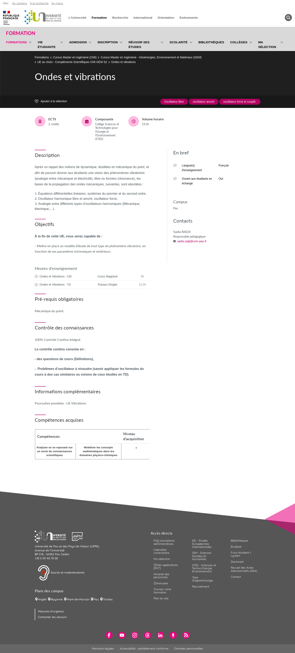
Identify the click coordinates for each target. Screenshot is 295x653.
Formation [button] (20, 33)
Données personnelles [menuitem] (188, 648)
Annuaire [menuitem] (160, 583)
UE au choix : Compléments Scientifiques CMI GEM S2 (72, 62)
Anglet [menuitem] (42, 599)
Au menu (57, 3)
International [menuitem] (142, 17)
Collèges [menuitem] (238, 42)
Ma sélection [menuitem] (267, 44)
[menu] (29, 44)
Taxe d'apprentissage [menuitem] (202, 579)
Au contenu (19, 3)
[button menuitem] (288, 17)
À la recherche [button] (39, 3)
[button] (53, 536)
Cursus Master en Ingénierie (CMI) (75, 57)
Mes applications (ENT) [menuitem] (165, 566)
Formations (42, 57)
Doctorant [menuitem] (237, 562)
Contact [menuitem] (236, 577)
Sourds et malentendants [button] (61, 573)
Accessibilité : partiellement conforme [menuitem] (144, 648)
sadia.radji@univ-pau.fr (192, 241)
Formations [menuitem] (16, 42)
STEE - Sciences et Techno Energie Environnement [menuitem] (204, 568)
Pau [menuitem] (96, 599)
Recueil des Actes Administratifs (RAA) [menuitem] (244, 569)
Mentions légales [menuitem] (103, 648)
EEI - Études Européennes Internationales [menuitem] (202, 544)
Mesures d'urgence (51, 611)
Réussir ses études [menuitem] (139, 44)
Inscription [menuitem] (108, 42)
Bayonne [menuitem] (57, 599)
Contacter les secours (52, 617)
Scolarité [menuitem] (179, 42)
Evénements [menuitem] (189, 17)
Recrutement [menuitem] (200, 586)
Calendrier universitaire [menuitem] (161, 551)
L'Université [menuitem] (77, 17)
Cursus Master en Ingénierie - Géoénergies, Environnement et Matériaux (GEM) (151, 57)
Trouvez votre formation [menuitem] (162, 590)
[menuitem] (109, 635)
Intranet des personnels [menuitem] (161, 575)
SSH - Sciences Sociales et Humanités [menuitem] (201, 556)
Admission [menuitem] (78, 42)
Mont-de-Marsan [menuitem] (78, 599)
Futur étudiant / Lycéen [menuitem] (241, 554)
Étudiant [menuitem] (236, 547)
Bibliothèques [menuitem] (211, 42)
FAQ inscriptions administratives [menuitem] (164, 542)
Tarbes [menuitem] (108, 599)
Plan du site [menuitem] (161, 598)
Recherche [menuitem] (120, 17)
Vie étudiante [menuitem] (47, 44)
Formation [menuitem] (99, 17)
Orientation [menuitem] (166, 17)
